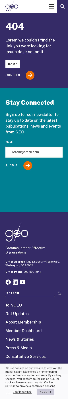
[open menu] (51, 6)
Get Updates (17, 313)
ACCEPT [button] (46, 392)
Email (9, 142)
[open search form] (62, 6)
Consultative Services (25, 356)
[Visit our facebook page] (8, 282)
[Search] (59, 293)
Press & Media (18, 347)
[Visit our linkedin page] (15, 282)
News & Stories (19, 339)
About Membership (23, 322)
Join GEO (19, 75)
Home (12, 64)
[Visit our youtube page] (22, 282)
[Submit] (34, 165)
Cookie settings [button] (22, 391)
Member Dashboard (23, 330)
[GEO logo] (11, 6)
